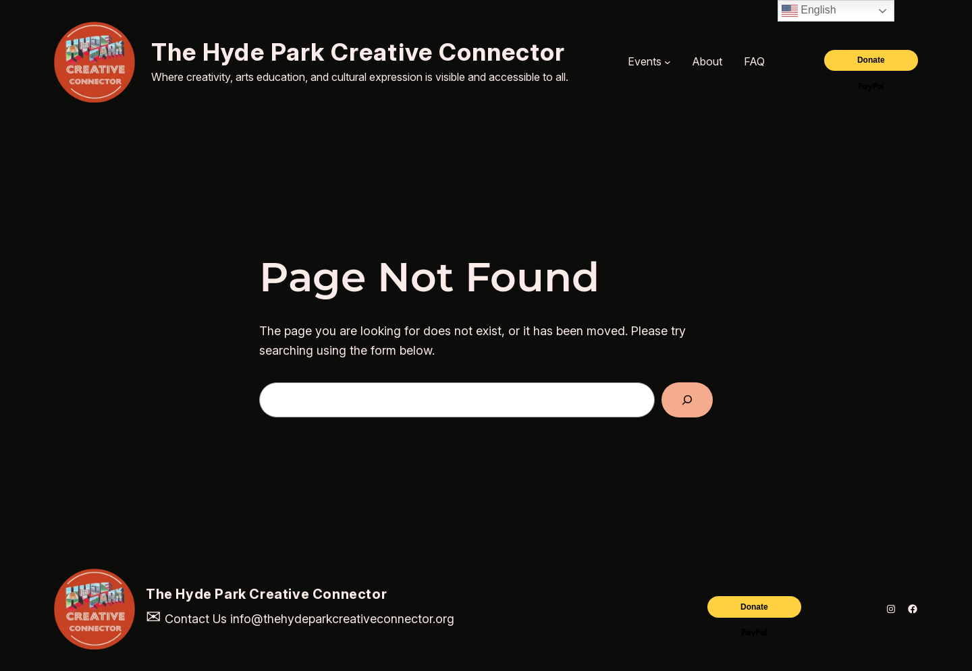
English (809, 11)
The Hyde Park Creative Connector (358, 52)
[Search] (687, 399)
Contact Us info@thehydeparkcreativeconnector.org (300, 619)
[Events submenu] (667, 62)
